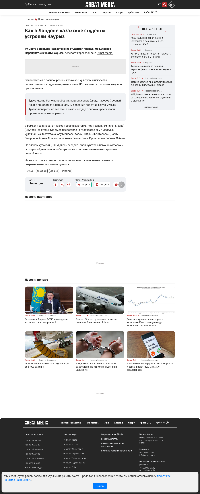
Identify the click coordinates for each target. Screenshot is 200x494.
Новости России (70, 444)
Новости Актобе (32, 454)
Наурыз (29, 171)
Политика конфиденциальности (116, 450)
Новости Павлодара (34, 467)
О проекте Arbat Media (112, 434)
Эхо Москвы (81, 12)
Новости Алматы (33, 440)
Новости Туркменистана (74, 458)
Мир (95, 12)
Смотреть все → (152, 107)
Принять (100, 486)
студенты (66, 171)
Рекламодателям (109, 439)
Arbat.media (105, 53)
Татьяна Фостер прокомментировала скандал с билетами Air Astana (151, 83)
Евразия (107, 12)
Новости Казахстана (59, 12)
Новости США (69, 467)
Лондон (54, 171)
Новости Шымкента (34, 449)
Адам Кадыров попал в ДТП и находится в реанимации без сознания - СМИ (147, 41)
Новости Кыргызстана (73, 453)
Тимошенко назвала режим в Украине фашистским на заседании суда (151, 69)
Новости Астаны (32, 444)
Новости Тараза (32, 463)
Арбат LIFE (133, 12)
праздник (41, 171)
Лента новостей (70, 440)
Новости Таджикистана (74, 462)
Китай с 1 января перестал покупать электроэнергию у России (151, 55)
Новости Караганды (34, 458)
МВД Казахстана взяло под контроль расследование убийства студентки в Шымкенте (151, 97)
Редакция (36, 183)
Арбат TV (150, 12)
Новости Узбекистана (73, 449)
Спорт (119, 12)
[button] (122, 185)
